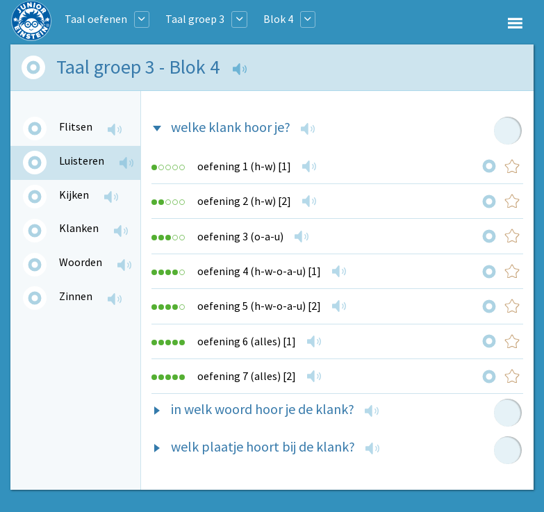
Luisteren (81, 160)
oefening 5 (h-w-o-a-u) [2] (259, 306)
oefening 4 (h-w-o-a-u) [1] (259, 271)
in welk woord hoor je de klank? (262, 409)
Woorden (80, 262)
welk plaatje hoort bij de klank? (263, 446)
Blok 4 (278, 19)
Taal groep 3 (194, 19)
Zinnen (75, 296)
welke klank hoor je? (230, 126)
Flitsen (75, 126)
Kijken (74, 194)
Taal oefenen (96, 19)
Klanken (79, 228)
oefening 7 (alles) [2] (246, 376)
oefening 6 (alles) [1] (246, 341)
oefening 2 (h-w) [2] (244, 201)
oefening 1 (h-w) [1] (244, 166)
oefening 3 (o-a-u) (240, 236)
